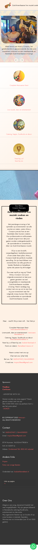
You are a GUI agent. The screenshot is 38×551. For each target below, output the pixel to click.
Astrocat (21, 423)
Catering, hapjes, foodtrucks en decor (19, 134)
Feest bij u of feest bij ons (19, 159)
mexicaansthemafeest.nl (19, 340)
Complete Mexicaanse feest (19, 85)
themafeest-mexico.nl (25, 356)
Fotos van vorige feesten (11, 470)
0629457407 (18, 369)
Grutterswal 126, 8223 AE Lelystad (20, 454)
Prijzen (4, 466)
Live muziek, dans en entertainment (19, 110)
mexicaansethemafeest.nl (19, 350)
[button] (16, 60)
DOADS (6, 414)
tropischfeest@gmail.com (23, 373)
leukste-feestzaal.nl (29, 353)
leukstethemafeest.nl (21, 477)
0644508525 (29, 369)
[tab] (19, 482)
